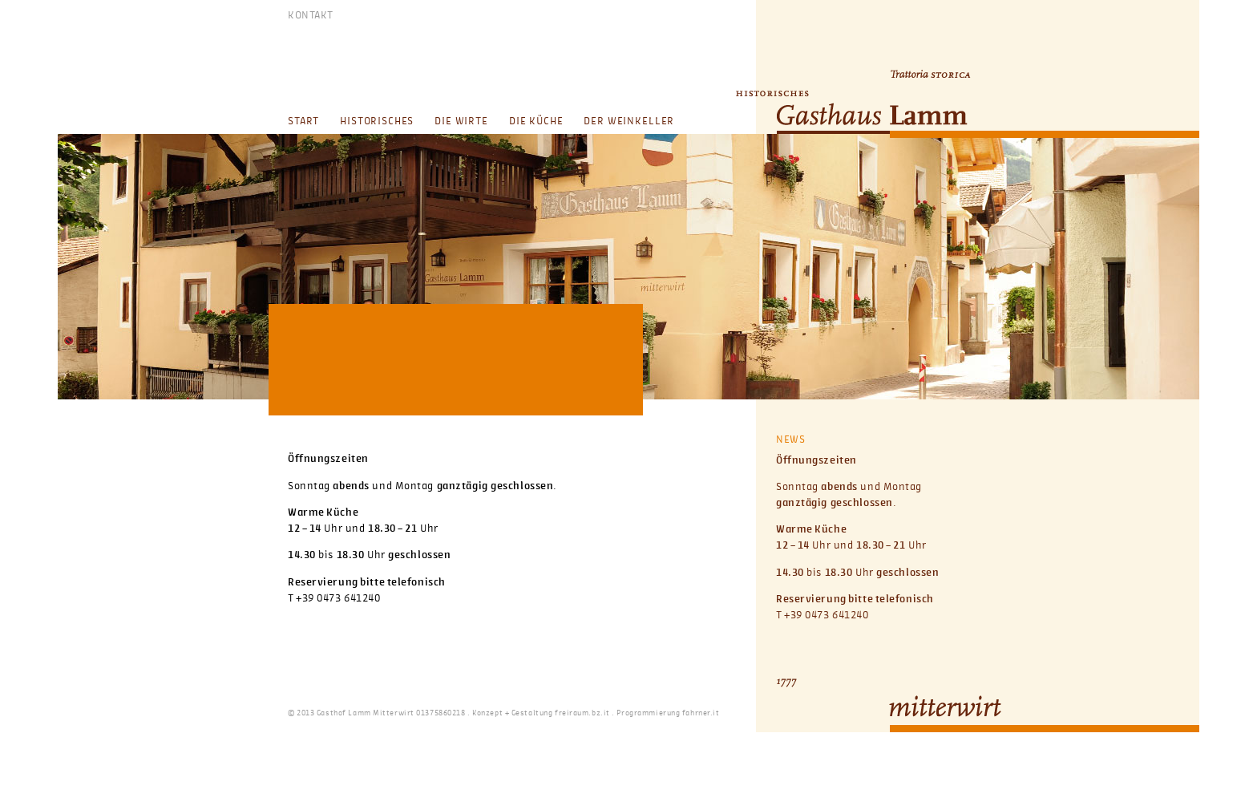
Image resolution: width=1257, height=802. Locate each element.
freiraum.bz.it (582, 713)
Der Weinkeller (629, 121)
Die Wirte (461, 121)
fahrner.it (701, 713)
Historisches (377, 121)
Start (303, 121)
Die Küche (536, 121)
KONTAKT (310, 16)
